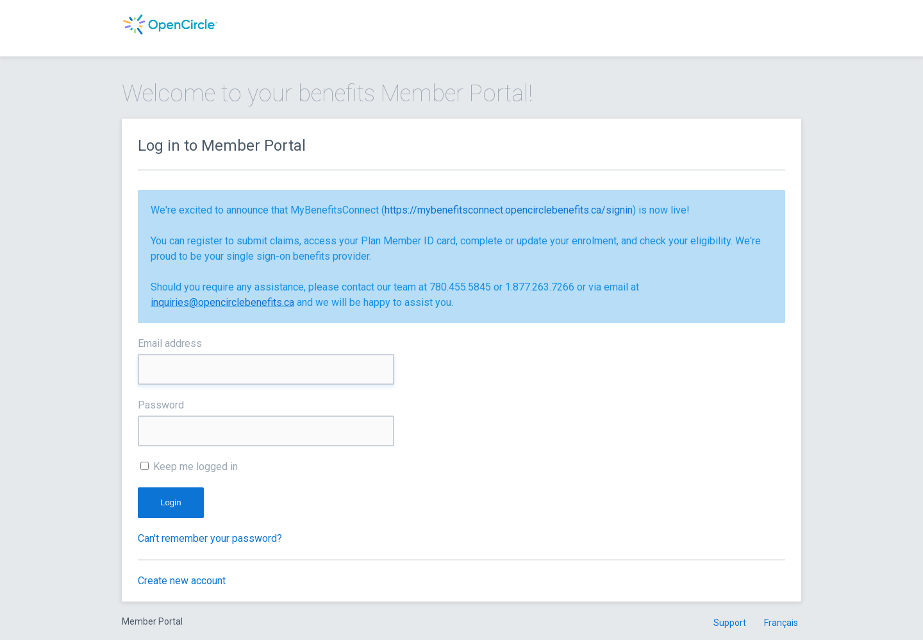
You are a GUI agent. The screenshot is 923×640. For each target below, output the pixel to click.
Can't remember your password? (210, 538)
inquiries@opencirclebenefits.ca (222, 302)
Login (170, 502)
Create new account (182, 581)
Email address (170, 343)
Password (161, 405)
